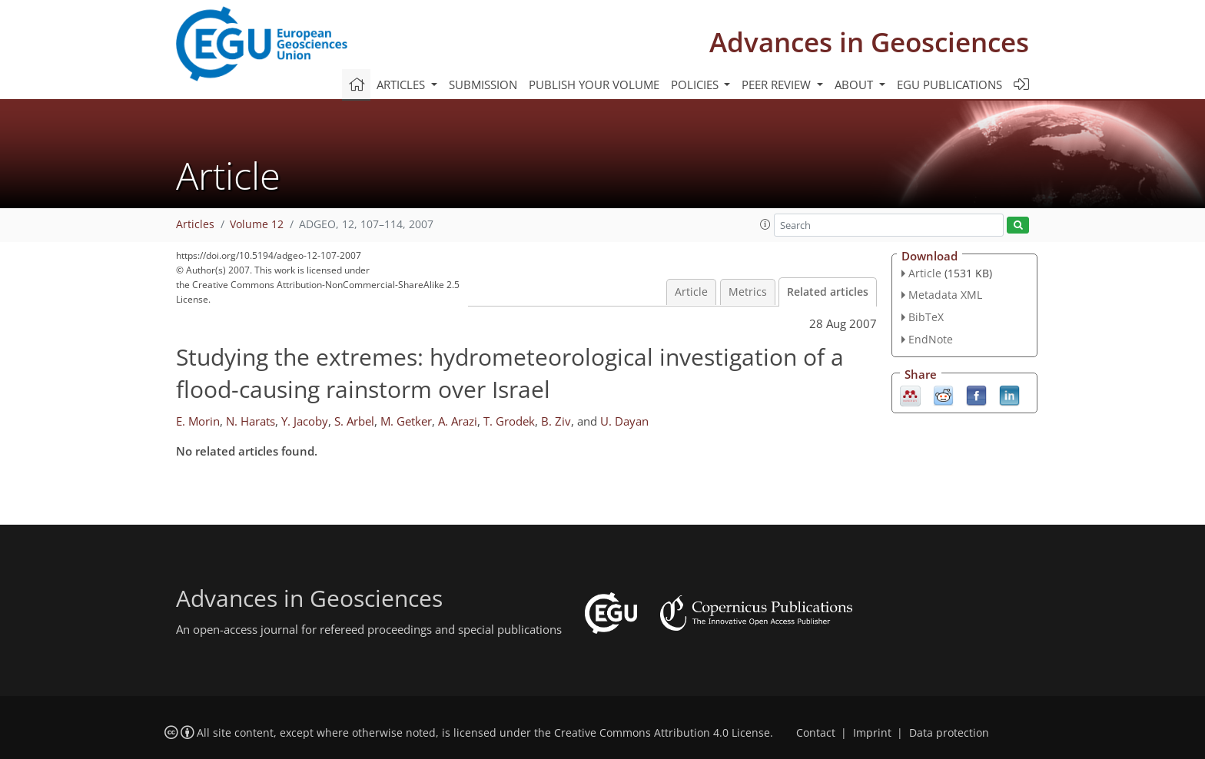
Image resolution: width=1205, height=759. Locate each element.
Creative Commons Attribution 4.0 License (662, 733)
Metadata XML (945, 294)
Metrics (748, 292)
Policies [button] (696, 84)
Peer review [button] (778, 84)
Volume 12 (257, 224)
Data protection (949, 733)
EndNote (930, 339)
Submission (483, 84)
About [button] (855, 84)
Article (691, 292)
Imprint (872, 733)
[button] (765, 224)
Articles (195, 224)
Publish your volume (594, 84)
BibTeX (926, 317)
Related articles (827, 292)
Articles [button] (402, 84)
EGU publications (949, 84)
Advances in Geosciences (869, 42)
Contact (815, 733)
